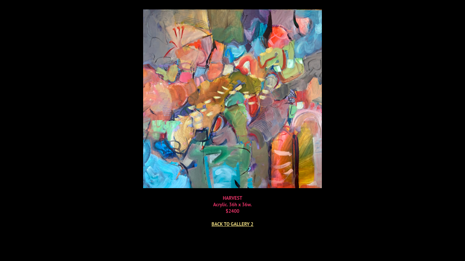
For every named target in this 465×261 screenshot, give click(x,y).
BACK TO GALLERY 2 (232, 224)
